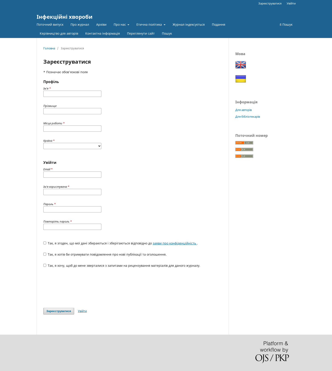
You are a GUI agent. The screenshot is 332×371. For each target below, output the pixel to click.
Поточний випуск (50, 24)
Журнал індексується (189, 24)
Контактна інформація (102, 33)
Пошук (167, 33)
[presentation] (77, 287)
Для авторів (243, 110)
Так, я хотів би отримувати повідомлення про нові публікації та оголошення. (105, 254)
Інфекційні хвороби (64, 16)
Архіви (101, 24)
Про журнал (80, 24)
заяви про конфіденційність (175, 243)
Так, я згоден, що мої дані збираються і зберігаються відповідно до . (120, 243)
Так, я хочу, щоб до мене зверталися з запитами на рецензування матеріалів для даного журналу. (121, 265)
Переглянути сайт (141, 33)
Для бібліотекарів (247, 117)
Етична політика (149, 24)
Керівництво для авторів (59, 33)
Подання (218, 24)
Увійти (291, 3)
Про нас (120, 24)
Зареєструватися (270, 3)
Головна (49, 48)
